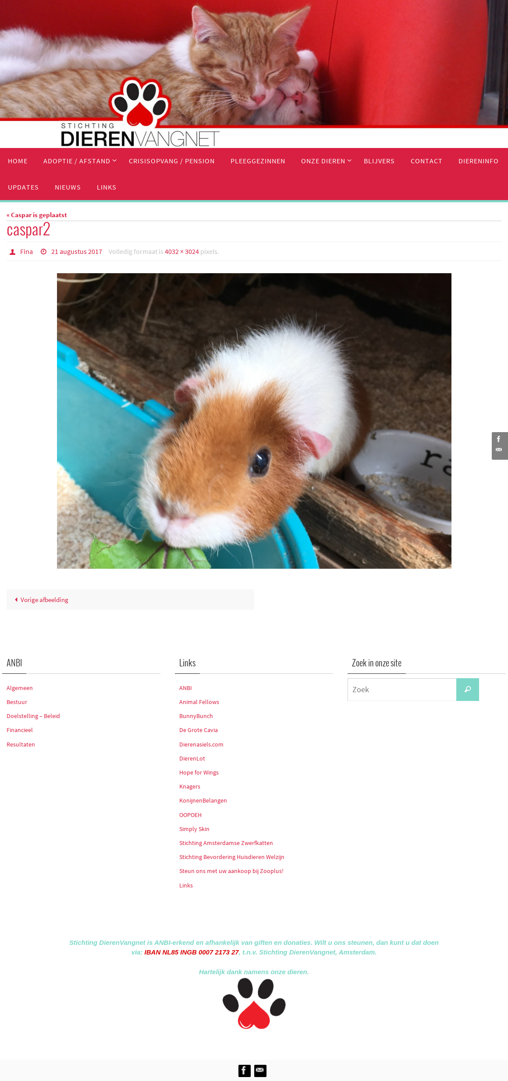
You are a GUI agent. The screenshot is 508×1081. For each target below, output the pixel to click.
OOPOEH (190, 815)
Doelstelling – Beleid (33, 716)
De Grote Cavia (198, 730)
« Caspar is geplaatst (37, 215)
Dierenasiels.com (201, 744)
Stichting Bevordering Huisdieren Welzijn (231, 857)
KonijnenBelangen (203, 800)
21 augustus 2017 (76, 251)
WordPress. (294, 1042)
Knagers (189, 786)
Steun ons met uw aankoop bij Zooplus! (231, 871)
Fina (26, 251)
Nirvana (265, 1042)
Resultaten (21, 744)
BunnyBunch (196, 716)
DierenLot (192, 758)
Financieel (20, 730)
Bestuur (17, 702)
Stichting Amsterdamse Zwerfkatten (226, 843)
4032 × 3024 (182, 251)
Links (186, 885)
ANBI (185, 688)
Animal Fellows (199, 702)
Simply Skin (194, 829)
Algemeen (20, 688)
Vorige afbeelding (39, 599)
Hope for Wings (199, 772)
